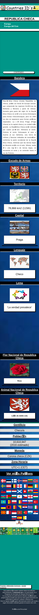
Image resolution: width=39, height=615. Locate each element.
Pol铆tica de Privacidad (19, 609)
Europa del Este (11, 26)
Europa (7, 24)
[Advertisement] (19, 50)
